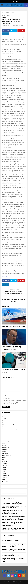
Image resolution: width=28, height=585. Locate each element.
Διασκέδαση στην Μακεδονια (9, 437)
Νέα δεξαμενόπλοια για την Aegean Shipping (13, 326)
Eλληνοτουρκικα (6, 416)
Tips (3, 420)
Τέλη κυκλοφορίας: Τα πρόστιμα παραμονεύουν (13, 539)
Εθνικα (3, 443)
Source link (4, 276)
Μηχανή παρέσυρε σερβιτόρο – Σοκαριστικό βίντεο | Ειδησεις (14, 292)
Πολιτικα (4, 467)
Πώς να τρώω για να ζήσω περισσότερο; (11, 554)
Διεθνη (3, 439)
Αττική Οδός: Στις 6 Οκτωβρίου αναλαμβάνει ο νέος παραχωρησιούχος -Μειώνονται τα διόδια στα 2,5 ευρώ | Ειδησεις (13, 524)
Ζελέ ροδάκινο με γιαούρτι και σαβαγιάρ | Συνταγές (14, 300)
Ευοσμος (4, 451)
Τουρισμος (4, 477)
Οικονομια (4, 17)
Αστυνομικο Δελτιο (6, 426)
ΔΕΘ (3, 435)
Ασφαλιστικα (5, 431)
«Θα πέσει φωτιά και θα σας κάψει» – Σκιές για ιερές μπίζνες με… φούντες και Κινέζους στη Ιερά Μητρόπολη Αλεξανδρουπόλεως (13, 512)
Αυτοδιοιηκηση (5, 433)
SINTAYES (4, 549)
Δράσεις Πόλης (5, 441)
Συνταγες (4, 473)
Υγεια (3, 479)
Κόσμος (4, 459)
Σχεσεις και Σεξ (5, 475)
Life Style (4, 418)
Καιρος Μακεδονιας (6, 455)
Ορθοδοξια (4, 465)
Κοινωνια (4, 457)
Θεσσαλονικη (5, 453)
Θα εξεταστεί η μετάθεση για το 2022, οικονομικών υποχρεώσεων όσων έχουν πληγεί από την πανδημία (12, 348)
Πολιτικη (4, 469)
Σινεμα (3, 471)
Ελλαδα (4, 445)
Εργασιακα (4, 449)
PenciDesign (16, 583)
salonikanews (6, 25)
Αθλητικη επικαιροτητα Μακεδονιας (10, 424)
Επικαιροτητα (5, 447)
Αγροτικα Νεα (5, 422)
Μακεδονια (4, 461)
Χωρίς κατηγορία (6, 481)
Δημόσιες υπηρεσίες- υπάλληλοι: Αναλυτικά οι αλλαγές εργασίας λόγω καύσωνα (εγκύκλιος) (13, 371)
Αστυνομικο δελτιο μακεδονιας (9, 429)
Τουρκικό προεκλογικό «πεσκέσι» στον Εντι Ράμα (13, 558)
